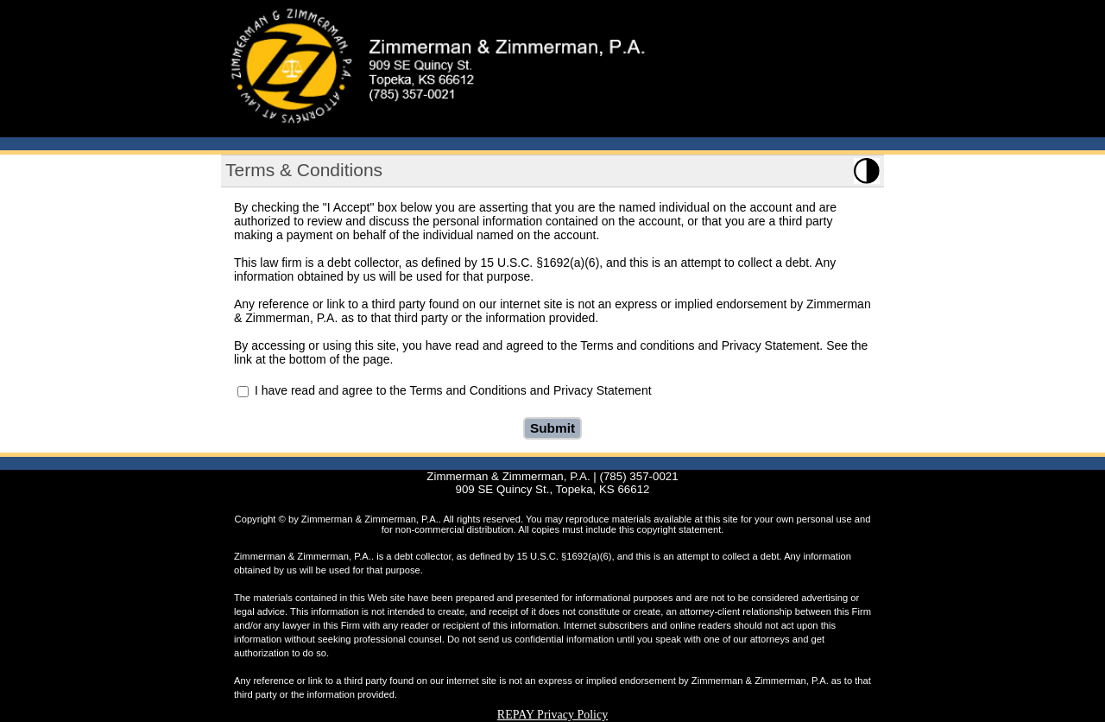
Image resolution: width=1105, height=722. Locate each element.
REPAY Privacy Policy (552, 714)
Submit (552, 428)
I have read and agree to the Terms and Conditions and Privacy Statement (453, 390)
